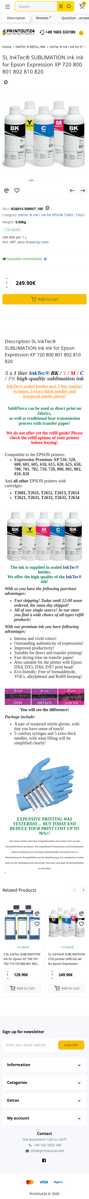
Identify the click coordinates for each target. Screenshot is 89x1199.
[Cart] (82, 6)
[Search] (69, 6)
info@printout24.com (44, 1151)
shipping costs (37, 242)
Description (16, 18)
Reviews (43, 17)
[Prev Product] (72, 191)
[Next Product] (83, 191)
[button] (74, 890)
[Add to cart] (22, 988)
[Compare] (6, 191)
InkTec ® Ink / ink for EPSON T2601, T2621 (51, 215)
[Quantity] (6, 282)
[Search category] (61, 6)
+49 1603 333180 (57, 32)
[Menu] (7, 6)
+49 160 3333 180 (44, 1145)
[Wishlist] (17, 191)
